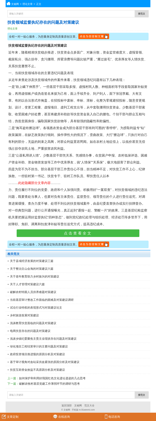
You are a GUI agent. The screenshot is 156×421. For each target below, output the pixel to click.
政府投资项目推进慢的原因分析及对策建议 (37, 354)
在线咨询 (64, 416)
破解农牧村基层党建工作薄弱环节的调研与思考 (49, 383)
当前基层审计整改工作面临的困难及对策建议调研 (42, 299)
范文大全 (89, 405)
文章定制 (12, 416)
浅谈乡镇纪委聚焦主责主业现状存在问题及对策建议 (43, 338)
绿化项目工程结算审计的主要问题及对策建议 (39, 346)
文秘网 (15, 4)
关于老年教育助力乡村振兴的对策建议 (34, 276)
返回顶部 (67, 405)
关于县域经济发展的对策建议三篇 (31, 260)
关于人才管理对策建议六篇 (27, 284)
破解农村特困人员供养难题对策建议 (33, 292)
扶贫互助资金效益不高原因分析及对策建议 (37, 369)
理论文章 (27, 4)
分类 (153, 3)
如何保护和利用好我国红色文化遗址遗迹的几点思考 (52, 378)
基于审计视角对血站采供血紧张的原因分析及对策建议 (44, 362)
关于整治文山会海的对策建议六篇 (31, 268)
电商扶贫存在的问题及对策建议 (30, 330)
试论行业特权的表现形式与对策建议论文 (36, 307)
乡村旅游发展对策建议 (24, 315)
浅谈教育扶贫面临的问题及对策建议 (33, 323)
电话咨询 (114, 416)
